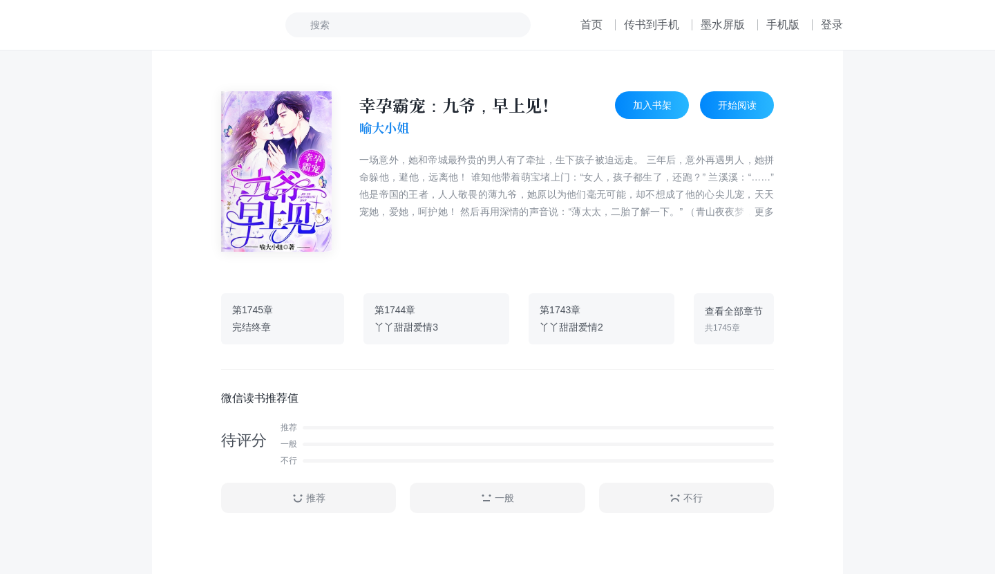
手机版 (782, 24)
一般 (497, 498)
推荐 (308, 498)
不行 (686, 498)
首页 (591, 24)
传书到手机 (651, 24)
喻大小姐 (384, 128)
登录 (832, 24)
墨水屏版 (723, 24)
